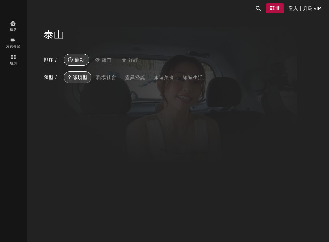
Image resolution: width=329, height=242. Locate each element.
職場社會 (106, 77)
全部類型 (77, 77)
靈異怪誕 (135, 77)
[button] (258, 8)
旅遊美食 (164, 77)
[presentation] (293, 8)
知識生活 (193, 77)
